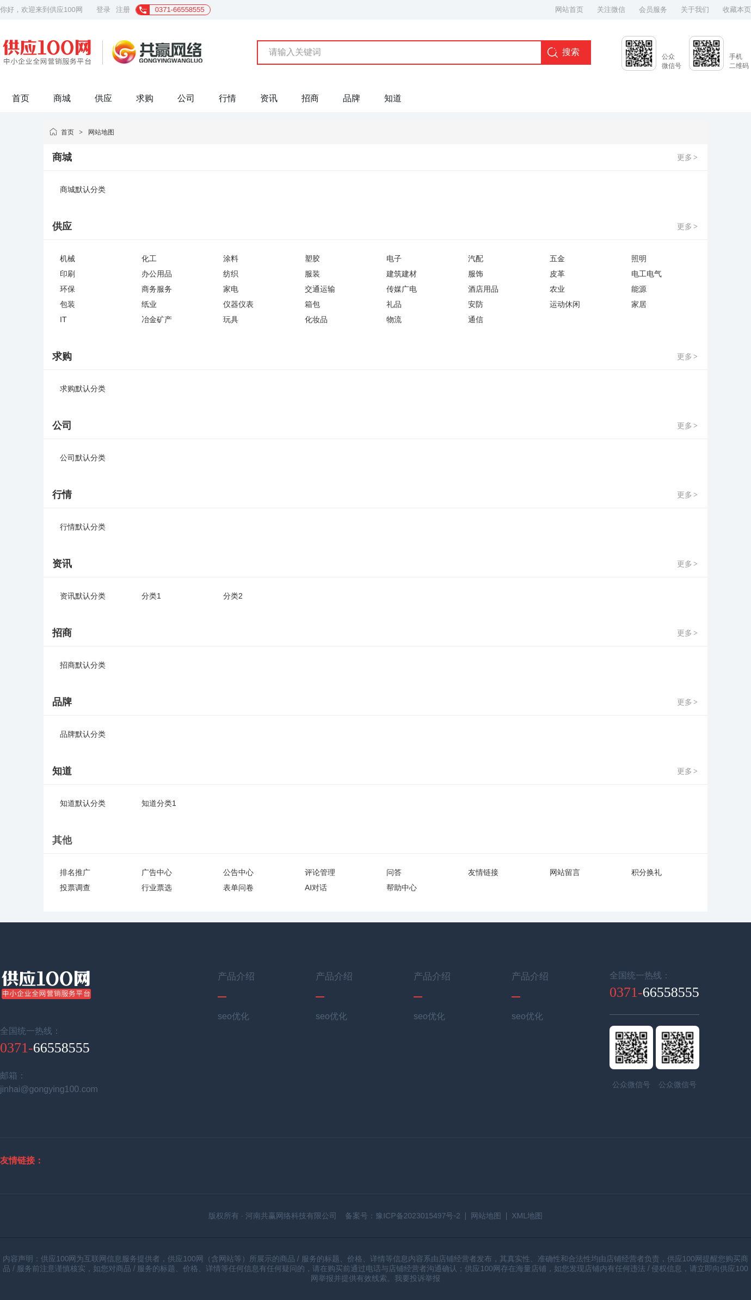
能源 (639, 289)
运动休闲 (565, 304)
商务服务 (156, 289)
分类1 (151, 596)
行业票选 (156, 887)
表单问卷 (238, 887)
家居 (639, 304)
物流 (394, 319)
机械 (67, 258)
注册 (123, 9)
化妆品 (316, 319)
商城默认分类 (83, 189)
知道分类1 (158, 803)
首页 (67, 132)
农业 (557, 289)
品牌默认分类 (83, 734)
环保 (67, 289)
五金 (557, 258)
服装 (312, 273)
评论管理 (320, 872)
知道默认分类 (83, 803)
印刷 (67, 273)
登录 (103, 9)
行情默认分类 (83, 526)
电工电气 (646, 273)
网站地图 (101, 132)
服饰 (475, 273)
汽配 (475, 258)
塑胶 (312, 258)
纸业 (149, 304)
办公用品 (156, 273)
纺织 (230, 273)
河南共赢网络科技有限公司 (291, 1215)
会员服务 (653, 9)
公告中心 (238, 872)
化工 (149, 258)
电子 (394, 258)
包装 (67, 304)
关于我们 (695, 9)
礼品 (394, 304)
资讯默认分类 (83, 596)
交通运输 (320, 289)
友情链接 (483, 872)
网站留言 (565, 872)
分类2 (233, 596)
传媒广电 (401, 289)
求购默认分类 (83, 388)
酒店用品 (483, 289)
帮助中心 (401, 887)
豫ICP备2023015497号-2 (418, 1215)
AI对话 (316, 887)
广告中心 (156, 872)
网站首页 (569, 9)
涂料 (230, 258)
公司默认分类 (83, 457)
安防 (475, 304)
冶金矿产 (156, 319)
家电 (230, 289)
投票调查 (75, 887)
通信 (475, 319)
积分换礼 (646, 872)
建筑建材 (401, 273)
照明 (639, 258)
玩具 (230, 319)
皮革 (557, 273)
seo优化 (233, 1016)
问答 (394, 872)
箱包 (312, 304)
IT (63, 319)
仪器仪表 (238, 304)
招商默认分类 (83, 665)
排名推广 (75, 872)
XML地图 (527, 1215)
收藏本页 (737, 9)
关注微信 (611, 9)
